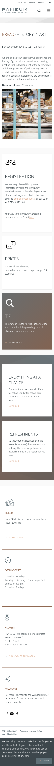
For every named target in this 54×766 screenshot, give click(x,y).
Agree (44, 761)
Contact (42, 3)
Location (22, 3)
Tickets (32, 3)
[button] (51, 3)
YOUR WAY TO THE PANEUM (20, 656)
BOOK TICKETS (14, 538)
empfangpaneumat (24, 199)
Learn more (13, 343)
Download (14, 406)
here (31, 217)
